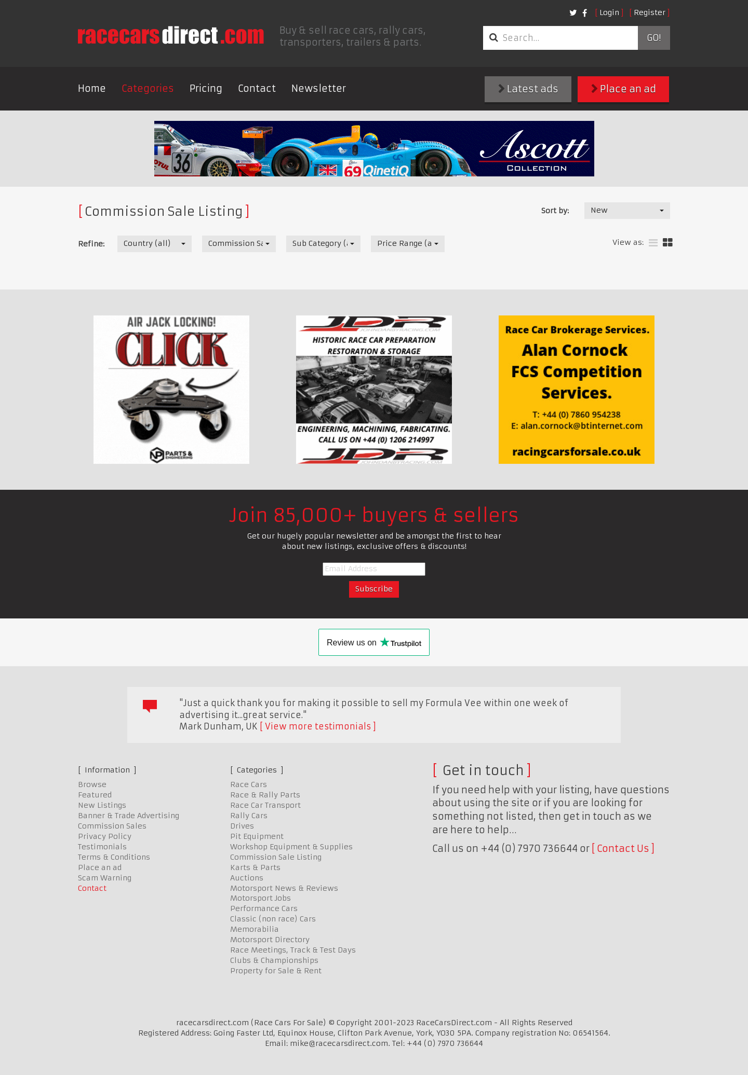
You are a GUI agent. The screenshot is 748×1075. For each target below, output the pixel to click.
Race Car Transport (265, 805)
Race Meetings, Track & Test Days (293, 950)
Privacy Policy (104, 836)
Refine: (91, 244)
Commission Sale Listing (276, 857)
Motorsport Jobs (260, 898)
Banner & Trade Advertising (128, 815)
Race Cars (248, 784)
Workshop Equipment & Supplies (291, 846)
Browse (92, 784)
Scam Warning (104, 878)
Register (649, 12)
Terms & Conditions (114, 857)
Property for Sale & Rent (276, 970)
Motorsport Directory (270, 939)
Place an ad (623, 89)
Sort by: (555, 210)
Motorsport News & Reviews (284, 888)
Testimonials (102, 846)
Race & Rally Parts (265, 795)
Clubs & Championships (274, 960)
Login (609, 12)
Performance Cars (264, 908)
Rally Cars (249, 815)
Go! (654, 38)
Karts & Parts (255, 867)
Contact (257, 88)
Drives (242, 826)
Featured (95, 795)
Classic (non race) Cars (273, 919)
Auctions (246, 878)
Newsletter (318, 88)
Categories (148, 88)
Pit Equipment (257, 836)
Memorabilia (254, 929)
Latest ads (528, 89)
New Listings (102, 805)
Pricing (206, 88)
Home (92, 88)
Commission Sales (112, 826)
